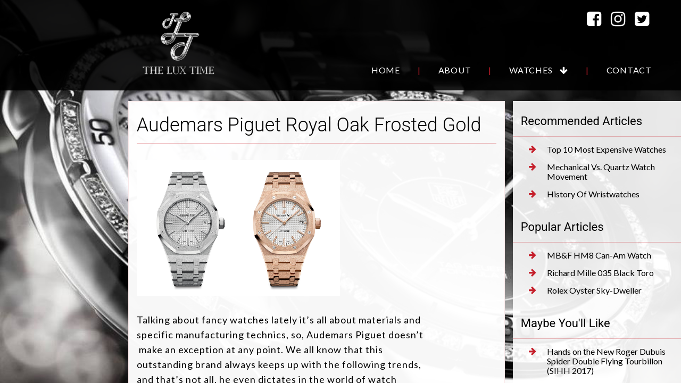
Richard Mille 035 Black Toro (591, 273)
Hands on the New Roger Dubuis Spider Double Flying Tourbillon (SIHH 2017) (597, 361)
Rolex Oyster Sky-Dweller (585, 290)
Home (385, 70)
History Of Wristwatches (584, 194)
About (454, 70)
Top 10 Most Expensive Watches (597, 149)
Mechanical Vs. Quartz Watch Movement (592, 171)
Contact (629, 70)
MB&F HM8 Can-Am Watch (590, 255)
